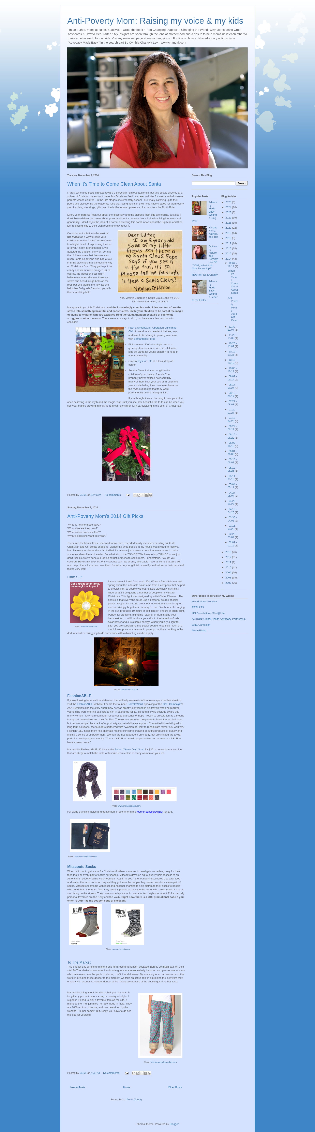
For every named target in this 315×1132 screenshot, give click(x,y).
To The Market (79, 962)
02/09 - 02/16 (232, 544)
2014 (228, 258)
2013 (228, 552)
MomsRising (199, 630)
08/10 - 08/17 (232, 394)
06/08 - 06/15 (232, 444)
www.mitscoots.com (121, 949)
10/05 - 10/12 (232, 370)
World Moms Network (204, 601)
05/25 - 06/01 (232, 461)
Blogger (174, 1124)
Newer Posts (77, 1087)
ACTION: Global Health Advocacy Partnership (218, 618)
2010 (228, 567)
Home (126, 1087)
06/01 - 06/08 (232, 453)
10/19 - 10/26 (232, 353)
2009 (228, 572)
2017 (228, 243)
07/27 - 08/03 (232, 403)
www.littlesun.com (89, 626)
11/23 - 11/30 (232, 336)
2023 (228, 212)
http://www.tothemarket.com (164, 1062)
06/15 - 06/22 (232, 436)
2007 (228, 582)
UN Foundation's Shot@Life (208, 613)
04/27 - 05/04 (232, 494)
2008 (228, 577)
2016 (228, 248)
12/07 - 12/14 (232, 265)
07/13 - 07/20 (232, 419)
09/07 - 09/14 (232, 378)
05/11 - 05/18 (232, 477)
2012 (228, 557)
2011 (228, 562)
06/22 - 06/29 (232, 428)
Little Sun (74, 577)
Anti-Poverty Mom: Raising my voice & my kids (155, 21)
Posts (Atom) (134, 1099)
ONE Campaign (172, 704)
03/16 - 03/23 (232, 527)
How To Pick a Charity (205, 274)
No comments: (113, 494)
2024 (228, 207)
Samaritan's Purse (144, 338)
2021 (228, 222)
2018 (228, 238)
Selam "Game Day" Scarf (129, 749)
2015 (228, 253)
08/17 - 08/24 (232, 386)
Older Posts (175, 1087)
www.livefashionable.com (129, 806)
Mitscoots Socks (81, 867)
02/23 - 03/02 (232, 535)
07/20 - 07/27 (232, 411)
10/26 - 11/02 (232, 345)
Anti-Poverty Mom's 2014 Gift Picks (105, 516)
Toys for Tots (144, 361)
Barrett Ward (135, 704)
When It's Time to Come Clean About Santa (114, 184)
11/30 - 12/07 (232, 328)
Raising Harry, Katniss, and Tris (213, 232)
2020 (228, 227)
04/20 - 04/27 (232, 502)
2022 (228, 217)
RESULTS (198, 607)
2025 (228, 202)
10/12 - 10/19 (232, 361)
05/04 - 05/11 (232, 486)
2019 (228, 233)
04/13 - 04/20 (232, 511)
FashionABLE (79, 696)
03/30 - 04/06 (232, 519)
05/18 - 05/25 (232, 469)
